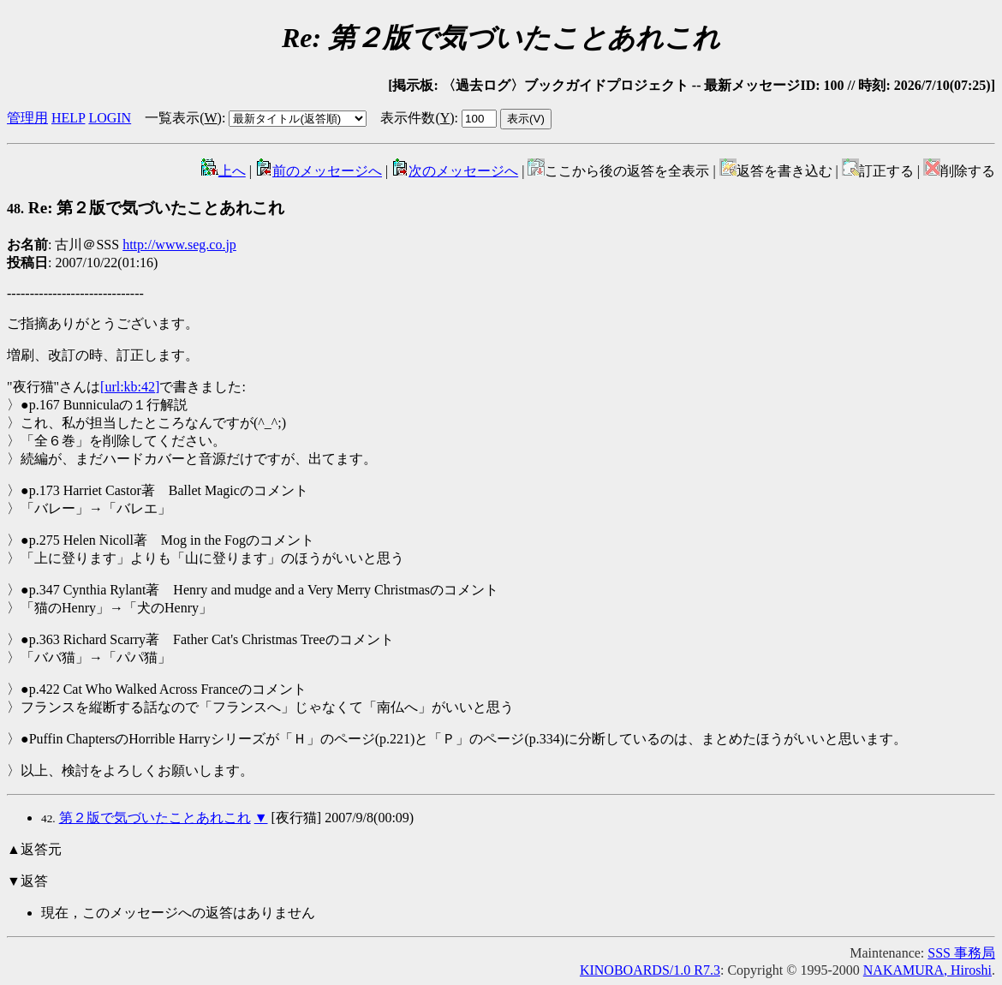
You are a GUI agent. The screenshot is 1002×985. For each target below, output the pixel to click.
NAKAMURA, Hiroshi (927, 970)
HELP (68, 117)
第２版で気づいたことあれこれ (155, 817)
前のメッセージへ (318, 171)
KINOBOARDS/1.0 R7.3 (650, 970)
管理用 (27, 117)
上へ (223, 171)
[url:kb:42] (129, 386)
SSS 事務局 (961, 953)
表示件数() (417, 117)
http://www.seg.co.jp (179, 244)
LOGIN (109, 117)
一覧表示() (183, 117)
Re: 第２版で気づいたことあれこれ (145, 208)
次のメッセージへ (454, 171)
